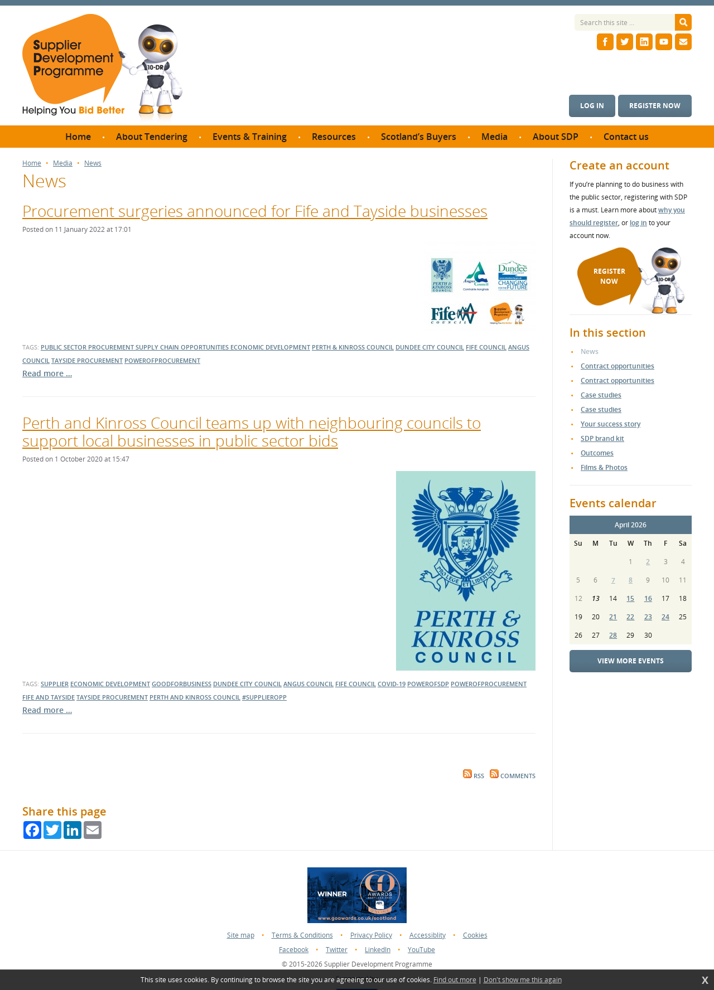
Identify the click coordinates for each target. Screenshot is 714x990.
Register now (655, 105)
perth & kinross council (353, 347)
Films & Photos (604, 467)
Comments (513, 776)
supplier (55, 684)
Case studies (601, 395)
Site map (240, 935)
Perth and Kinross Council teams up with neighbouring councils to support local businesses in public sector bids (251, 431)
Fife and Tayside (48, 697)
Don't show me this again (523, 980)
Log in (592, 105)
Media (63, 163)
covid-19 (392, 684)
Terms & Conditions (302, 935)
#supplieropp (264, 697)
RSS (473, 776)
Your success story (610, 424)
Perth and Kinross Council (194, 697)
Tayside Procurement (112, 697)
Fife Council (355, 684)
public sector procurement (88, 347)
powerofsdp (428, 684)
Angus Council (308, 684)
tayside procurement (87, 360)
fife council (486, 347)
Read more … (47, 373)
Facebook (293, 949)
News (93, 163)
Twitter (337, 949)
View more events (630, 661)
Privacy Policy (371, 935)
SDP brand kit (602, 438)
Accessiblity (427, 935)
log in (638, 222)
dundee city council (429, 347)
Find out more (454, 980)
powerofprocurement (162, 360)
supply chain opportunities (183, 347)
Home (31, 163)
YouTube (421, 949)
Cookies (475, 935)
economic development (270, 347)
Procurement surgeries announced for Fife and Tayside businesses (255, 210)
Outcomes (597, 453)
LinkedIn (377, 949)
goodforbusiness (181, 684)
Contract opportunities (617, 366)
